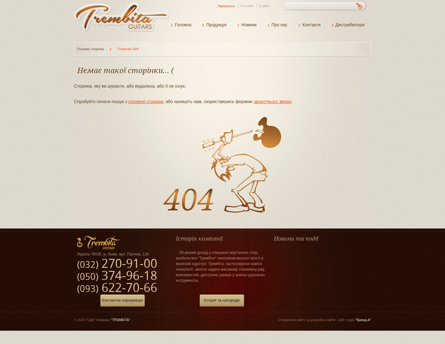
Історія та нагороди (222, 300)
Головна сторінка (91, 49)
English (264, 6)
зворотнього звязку (273, 101)
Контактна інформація (122, 300)
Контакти (311, 24)
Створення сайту (291, 320)
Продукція (216, 24)
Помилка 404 (128, 49)
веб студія (355, 320)
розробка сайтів (322, 320)
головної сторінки (145, 101)
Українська (226, 6)
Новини (249, 24)
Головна (183, 24)
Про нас (279, 24)
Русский (246, 6)
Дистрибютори (350, 24)
